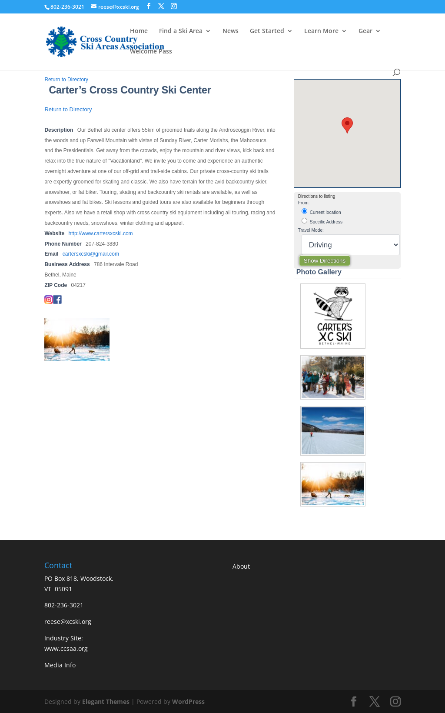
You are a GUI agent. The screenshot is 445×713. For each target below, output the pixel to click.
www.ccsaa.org (66, 648)
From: (304, 202)
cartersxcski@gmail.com (91, 254)
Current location (321, 211)
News (230, 31)
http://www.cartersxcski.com (101, 233)
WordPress (188, 701)
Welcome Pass (151, 51)
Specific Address (322, 221)
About (241, 566)
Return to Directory (66, 80)
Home (139, 31)
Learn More (321, 31)
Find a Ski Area (181, 31)
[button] (347, 125)
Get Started (267, 31)
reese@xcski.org (67, 621)
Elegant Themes (106, 701)
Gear (365, 31)
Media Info (60, 665)
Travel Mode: (311, 230)
